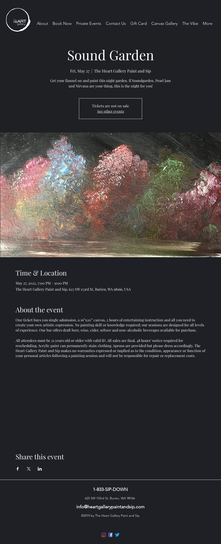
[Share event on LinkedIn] (40, 469)
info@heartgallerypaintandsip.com (110, 506)
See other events (110, 111)
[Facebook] (110, 534)
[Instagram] (103, 534)
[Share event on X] (29, 469)
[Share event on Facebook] (18, 469)
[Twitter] (117, 534)
